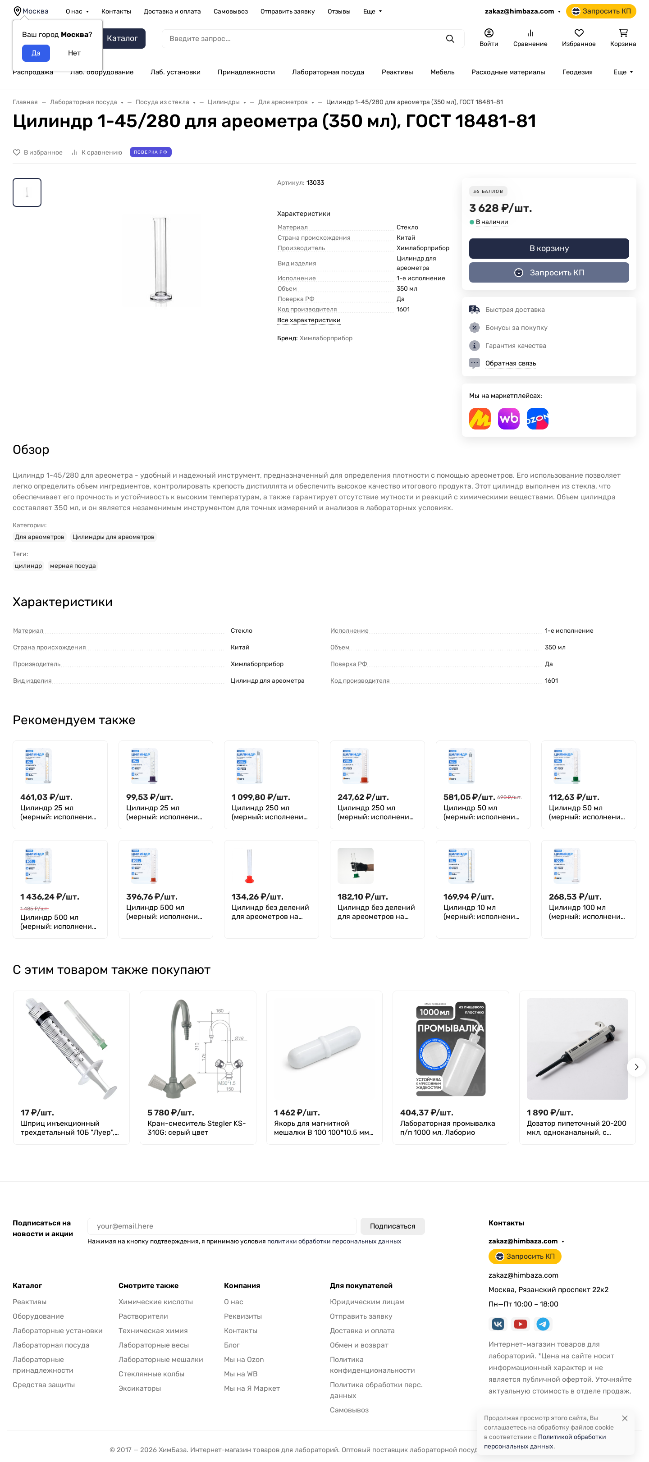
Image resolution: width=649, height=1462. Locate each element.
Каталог (27, 1285)
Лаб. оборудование (101, 72)
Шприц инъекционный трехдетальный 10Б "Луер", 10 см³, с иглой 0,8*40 (67, 1128)
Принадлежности (246, 72)
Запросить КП (601, 11)
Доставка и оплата (172, 11)
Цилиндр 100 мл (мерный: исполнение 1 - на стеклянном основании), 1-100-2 (587, 912)
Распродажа (33, 72)
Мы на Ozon (244, 1359)
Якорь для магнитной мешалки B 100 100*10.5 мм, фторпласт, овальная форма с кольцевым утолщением (322, 1128)
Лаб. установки (176, 72)
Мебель (442, 72)
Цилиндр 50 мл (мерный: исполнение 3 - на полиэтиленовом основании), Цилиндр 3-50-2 (587, 813)
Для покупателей (361, 1285)
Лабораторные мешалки (161, 1359)
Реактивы (397, 72)
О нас (74, 11)
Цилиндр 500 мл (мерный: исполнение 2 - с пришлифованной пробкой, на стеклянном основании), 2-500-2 (60, 922)
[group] (161, 305)
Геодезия (577, 72)
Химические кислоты (156, 1302)
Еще (369, 11)
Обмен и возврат (359, 1345)
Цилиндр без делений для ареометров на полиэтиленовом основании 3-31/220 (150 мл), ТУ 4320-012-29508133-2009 (270, 912)
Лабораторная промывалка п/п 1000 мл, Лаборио (447, 1128)
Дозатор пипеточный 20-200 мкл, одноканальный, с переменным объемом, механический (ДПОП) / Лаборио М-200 (576, 1128)
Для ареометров (39, 537)
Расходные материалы (508, 72)
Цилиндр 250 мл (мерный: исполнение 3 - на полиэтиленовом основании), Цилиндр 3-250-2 (376, 813)
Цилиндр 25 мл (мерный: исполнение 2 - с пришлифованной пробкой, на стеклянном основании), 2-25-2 (60, 813)
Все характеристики (309, 320)
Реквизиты (243, 1316)
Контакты (116, 11)
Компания (242, 1285)
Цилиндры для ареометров (114, 537)
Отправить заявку (288, 11)
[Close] (624, 1418)
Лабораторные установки (58, 1330)
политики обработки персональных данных (334, 1241)
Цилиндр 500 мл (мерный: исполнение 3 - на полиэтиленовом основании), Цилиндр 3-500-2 (164, 912)
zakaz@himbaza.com (519, 11)
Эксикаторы (140, 1388)
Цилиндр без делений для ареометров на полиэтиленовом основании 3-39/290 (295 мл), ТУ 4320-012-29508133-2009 (377, 912)
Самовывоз (231, 11)
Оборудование (38, 1316)
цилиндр (28, 566)
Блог (232, 1345)
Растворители (143, 1316)
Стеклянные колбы (151, 1374)
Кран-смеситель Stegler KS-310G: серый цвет (196, 1128)
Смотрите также (148, 1285)
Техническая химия (153, 1330)
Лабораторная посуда (328, 72)
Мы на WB (241, 1374)
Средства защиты (44, 1384)
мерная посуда (73, 566)
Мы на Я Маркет (252, 1388)
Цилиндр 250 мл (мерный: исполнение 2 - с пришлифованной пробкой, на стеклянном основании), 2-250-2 (271, 813)
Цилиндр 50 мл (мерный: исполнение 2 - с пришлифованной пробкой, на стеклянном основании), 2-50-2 (483, 813)
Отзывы (339, 11)
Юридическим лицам (367, 1302)
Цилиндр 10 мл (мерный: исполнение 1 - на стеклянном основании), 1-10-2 (481, 912)
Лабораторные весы (154, 1345)
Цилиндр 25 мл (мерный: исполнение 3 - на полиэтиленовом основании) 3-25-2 (164, 813)
